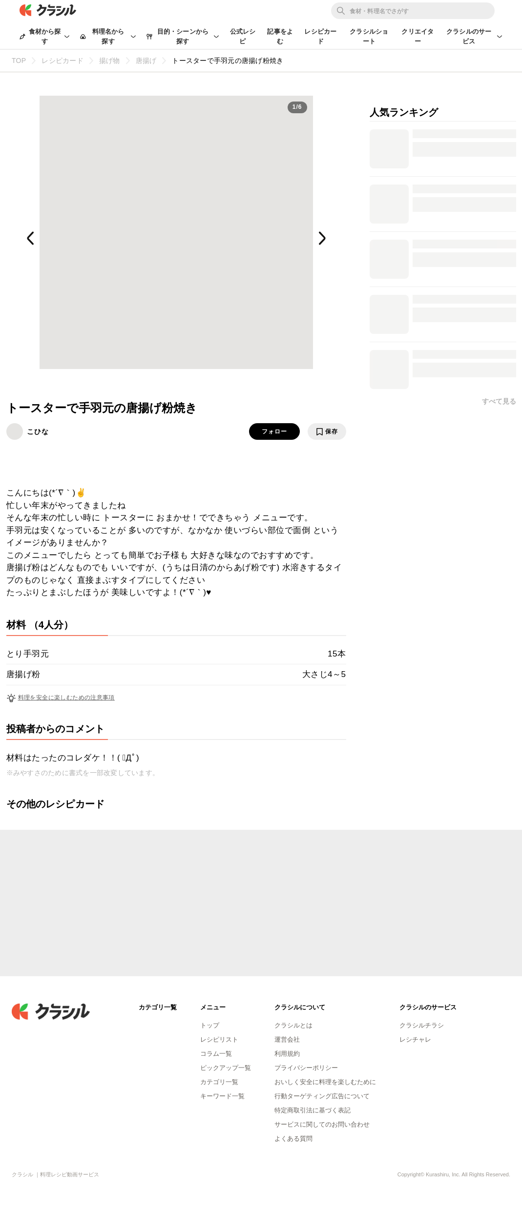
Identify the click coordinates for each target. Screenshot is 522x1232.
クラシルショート (369, 36)
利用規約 (287, 1053)
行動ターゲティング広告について (322, 1096)
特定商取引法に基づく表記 (312, 1110)
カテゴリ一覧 (219, 1082)
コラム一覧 (216, 1053)
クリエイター (417, 36)
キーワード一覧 (222, 1096)
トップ (209, 1025)
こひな (38, 431)
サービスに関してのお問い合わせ (322, 1124)
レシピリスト (219, 1039)
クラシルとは (293, 1025)
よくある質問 (293, 1138)
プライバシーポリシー (306, 1067)
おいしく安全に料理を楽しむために (325, 1082)
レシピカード (320, 36)
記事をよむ (280, 36)
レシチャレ (415, 1039)
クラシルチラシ (421, 1025)
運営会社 (287, 1039)
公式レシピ (243, 36)
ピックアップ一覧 (225, 1067)
